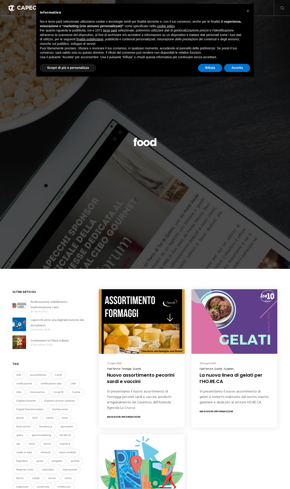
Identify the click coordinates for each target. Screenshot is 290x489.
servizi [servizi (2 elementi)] (52, 478)
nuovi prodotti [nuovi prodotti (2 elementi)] (67, 452)
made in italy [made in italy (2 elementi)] (24, 452)
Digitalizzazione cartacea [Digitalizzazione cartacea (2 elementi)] (59, 401)
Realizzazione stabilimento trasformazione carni (49, 304)
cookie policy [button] (166, 26)
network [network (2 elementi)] (46, 452)
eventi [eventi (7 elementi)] (49, 418)
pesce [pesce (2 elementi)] (39, 461)
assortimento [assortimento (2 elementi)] (38, 375)
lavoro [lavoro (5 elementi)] (47, 444)
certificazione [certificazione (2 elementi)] (24, 383)
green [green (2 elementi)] (19, 435)
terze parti (110, 30)
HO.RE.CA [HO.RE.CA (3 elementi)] (65, 435)
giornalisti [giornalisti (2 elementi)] (67, 426)
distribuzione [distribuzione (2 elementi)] (60, 409)
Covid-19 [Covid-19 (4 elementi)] (58, 392)
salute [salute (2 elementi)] (36, 478)
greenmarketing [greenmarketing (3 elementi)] (41, 435)
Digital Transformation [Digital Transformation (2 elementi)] (30, 409)
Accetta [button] (237, 68)
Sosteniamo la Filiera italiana (50, 340)
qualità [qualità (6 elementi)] (75, 461)
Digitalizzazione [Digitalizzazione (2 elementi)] (26, 401)
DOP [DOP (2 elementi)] (35, 418)
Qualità (137, 369)
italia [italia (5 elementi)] (32, 444)
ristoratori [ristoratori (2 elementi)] (48, 469)
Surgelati (229, 369)
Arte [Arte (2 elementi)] (18, 375)
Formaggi (127, 369)
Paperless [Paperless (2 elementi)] (22, 461)
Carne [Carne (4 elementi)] (58, 375)
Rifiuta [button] (210, 68)
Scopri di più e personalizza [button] (68, 68)
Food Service (113, 369)
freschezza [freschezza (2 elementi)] (45, 426)
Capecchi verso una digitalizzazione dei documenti (57, 322)
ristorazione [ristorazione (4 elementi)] (70, 469)
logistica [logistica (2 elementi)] (65, 444)
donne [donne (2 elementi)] (20, 418)
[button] (247, 10)
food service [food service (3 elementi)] (23, 426)
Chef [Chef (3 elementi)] (73, 383)
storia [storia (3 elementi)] (68, 478)
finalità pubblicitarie (89, 39)
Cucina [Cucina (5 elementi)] (76, 392)
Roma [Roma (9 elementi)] (20, 478)
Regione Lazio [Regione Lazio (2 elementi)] (24, 469)
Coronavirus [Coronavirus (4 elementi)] (37, 392)
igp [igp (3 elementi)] (18, 444)
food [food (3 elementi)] (65, 418)
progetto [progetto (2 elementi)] (57, 461)
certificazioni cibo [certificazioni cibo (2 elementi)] (51, 383)
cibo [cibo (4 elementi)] (18, 392)
